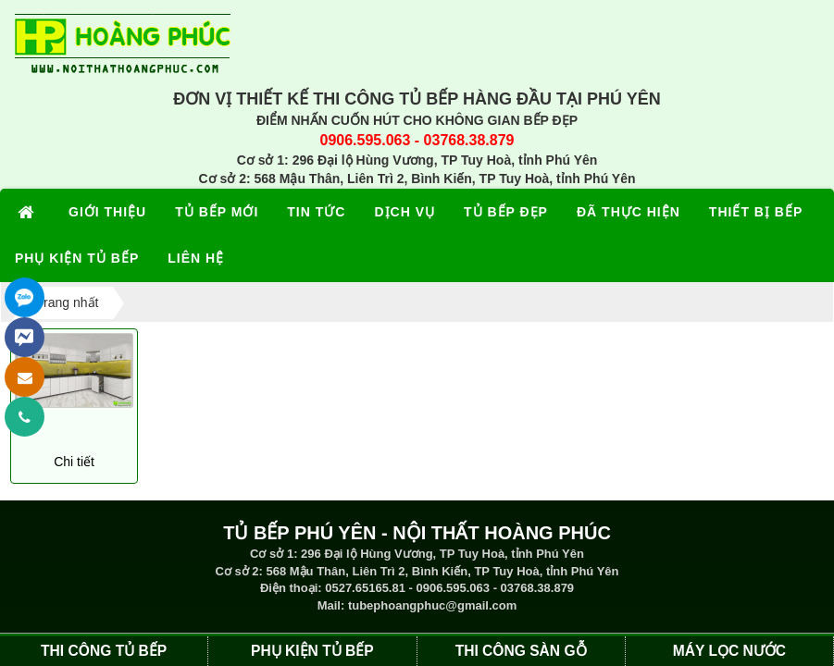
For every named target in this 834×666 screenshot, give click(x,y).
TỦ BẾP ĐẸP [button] (506, 211)
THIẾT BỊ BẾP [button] (756, 211)
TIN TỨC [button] (316, 211)
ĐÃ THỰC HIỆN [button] (628, 211)
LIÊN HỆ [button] (196, 258)
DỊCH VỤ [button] (404, 211)
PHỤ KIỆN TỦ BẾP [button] (77, 258)
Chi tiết (74, 461)
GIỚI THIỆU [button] (107, 211)
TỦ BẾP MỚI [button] (216, 211)
